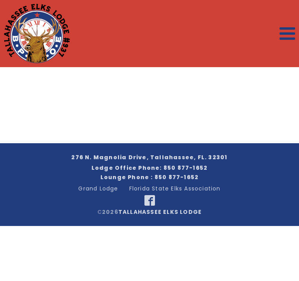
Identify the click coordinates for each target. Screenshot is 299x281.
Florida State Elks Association (175, 188)
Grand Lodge (98, 188)
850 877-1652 (186, 168)
